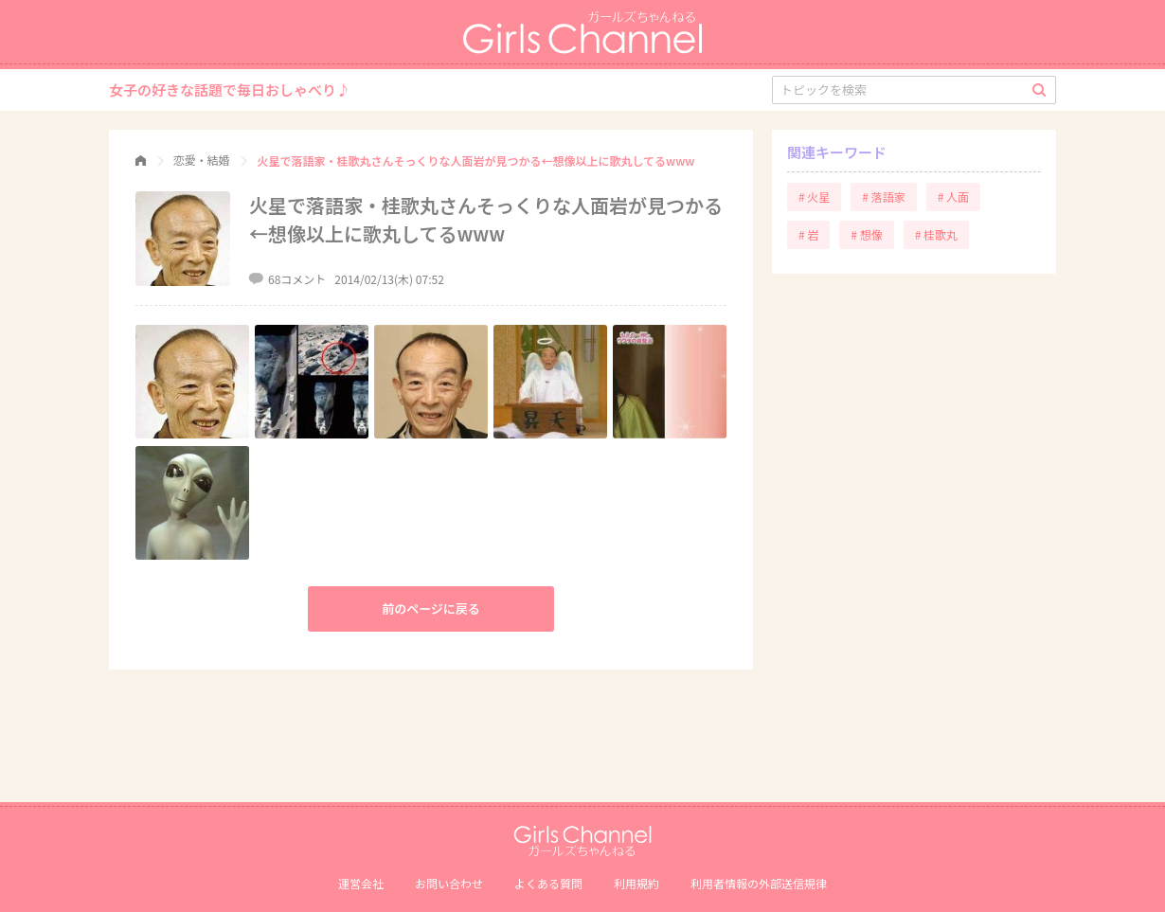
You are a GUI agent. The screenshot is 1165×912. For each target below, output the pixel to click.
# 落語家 (883, 196)
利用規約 (636, 883)
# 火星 (814, 196)
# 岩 (808, 234)
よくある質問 (548, 883)
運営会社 (361, 883)
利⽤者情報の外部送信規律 (758, 883)
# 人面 (953, 196)
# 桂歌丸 (936, 234)
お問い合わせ (449, 883)
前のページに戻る (431, 608)
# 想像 (866, 234)
